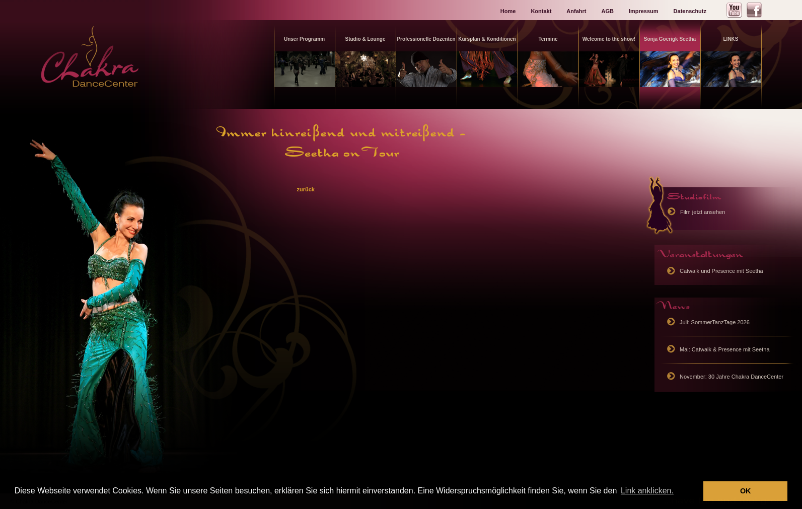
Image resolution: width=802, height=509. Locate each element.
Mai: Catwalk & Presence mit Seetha (725, 349)
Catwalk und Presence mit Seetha (721, 271)
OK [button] (745, 491)
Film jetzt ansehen (702, 212)
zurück (305, 189)
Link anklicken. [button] (647, 490)
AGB (607, 11)
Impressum (644, 11)
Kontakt (541, 11)
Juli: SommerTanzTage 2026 (715, 322)
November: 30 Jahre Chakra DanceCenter (731, 377)
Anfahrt (576, 11)
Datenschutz (690, 11)
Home (508, 11)
